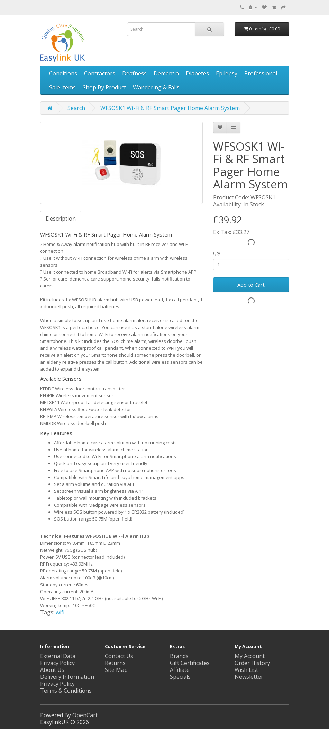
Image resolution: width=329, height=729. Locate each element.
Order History (252, 663)
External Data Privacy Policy (57, 659)
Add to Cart (251, 284)
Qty (216, 253)
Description (61, 218)
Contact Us (119, 656)
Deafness (134, 73)
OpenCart (85, 715)
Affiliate (180, 670)
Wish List (246, 670)
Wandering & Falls (156, 87)
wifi (60, 612)
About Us (52, 670)
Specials (180, 677)
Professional (260, 73)
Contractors (99, 73)
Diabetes (197, 73)
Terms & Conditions (66, 690)
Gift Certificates (190, 663)
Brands (179, 656)
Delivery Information (67, 677)
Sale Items (62, 87)
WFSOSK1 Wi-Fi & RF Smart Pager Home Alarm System (170, 108)
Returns (115, 663)
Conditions (63, 73)
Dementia (166, 73)
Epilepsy (226, 73)
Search (76, 108)
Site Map (116, 670)
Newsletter (249, 677)
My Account (250, 656)
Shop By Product (104, 87)
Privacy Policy (57, 683)
